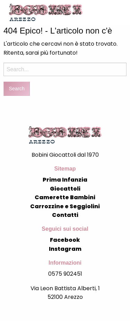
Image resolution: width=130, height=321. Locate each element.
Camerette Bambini (65, 197)
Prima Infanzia (65, 180)
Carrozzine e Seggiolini (65, 206)
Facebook (65, 240)
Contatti (65, 215)
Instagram (65, 249)
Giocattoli (65, 189)
